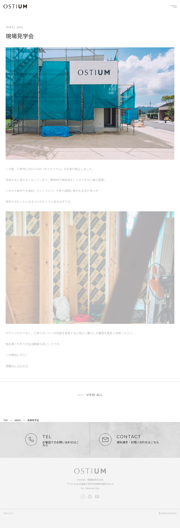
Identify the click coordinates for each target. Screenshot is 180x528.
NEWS (18, 420)
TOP (6, 420)
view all (94, 395)
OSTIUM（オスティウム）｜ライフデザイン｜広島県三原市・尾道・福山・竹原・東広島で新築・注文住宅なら (15, 6)
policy (9, 513)
